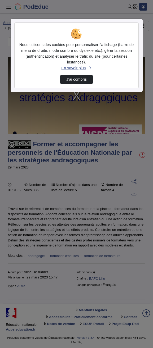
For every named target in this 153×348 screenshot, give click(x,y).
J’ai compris (76, 79)
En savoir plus (76, 68)
